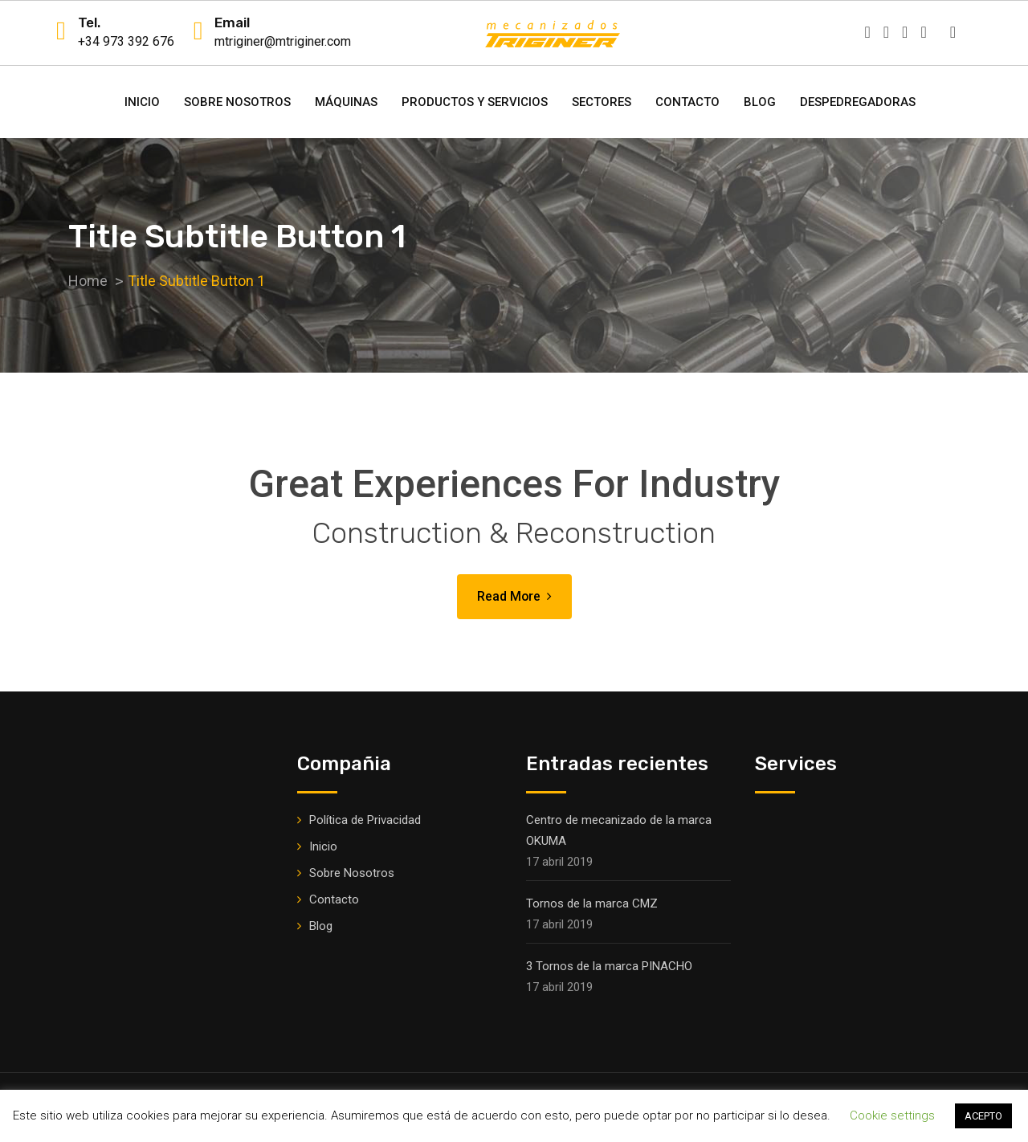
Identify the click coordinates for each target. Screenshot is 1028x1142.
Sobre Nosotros (237, 102)
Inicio (142, 102)
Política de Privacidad (365, 820)
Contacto (687, 102)
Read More (514, 596)
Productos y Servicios (475, 102)
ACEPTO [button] (983, 1116)
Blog (760, 102)
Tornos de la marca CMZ (592, 903)
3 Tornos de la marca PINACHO (609, 966)
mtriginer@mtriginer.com (282, 41)
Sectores (601, 102)
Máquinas (346, 102)
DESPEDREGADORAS (858, 102)
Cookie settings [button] (892, 1115)
